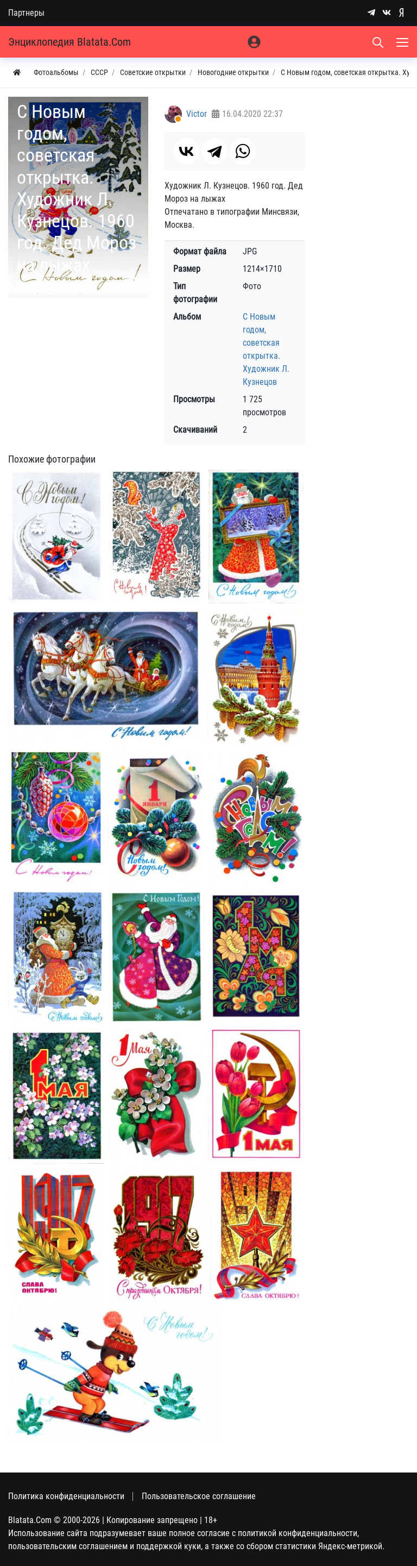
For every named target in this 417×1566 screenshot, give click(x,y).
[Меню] (403, 42)
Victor (196, 114)
